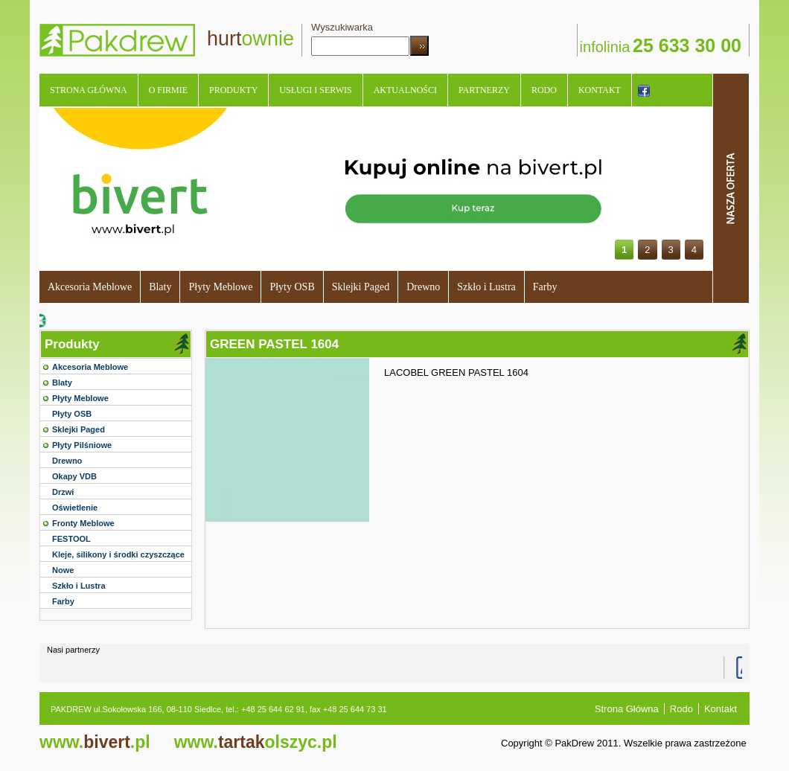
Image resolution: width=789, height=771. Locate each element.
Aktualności (405, 90)
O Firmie (168, 90)
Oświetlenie (75, 507)
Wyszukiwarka (342, 27)
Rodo (544, 90)
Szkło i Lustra (486, 286)
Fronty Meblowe (83, 523)
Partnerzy (484, 90)
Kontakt (599, 90)
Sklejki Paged (360, 286)
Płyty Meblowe (220, 286)
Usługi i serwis (315, 90)
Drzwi (63, 491)
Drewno (423, 286)
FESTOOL (71, 538)
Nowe (63, 570)
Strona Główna (88, 90)
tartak (255, 742)
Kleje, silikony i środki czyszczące (118, 554)
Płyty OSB (291, 286)
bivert (94, 742)
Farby (545, 286)
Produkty (233, 90)
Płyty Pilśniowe (82, 445)
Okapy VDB (74, 476)
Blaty (160, 286)
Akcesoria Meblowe (90, 286)
